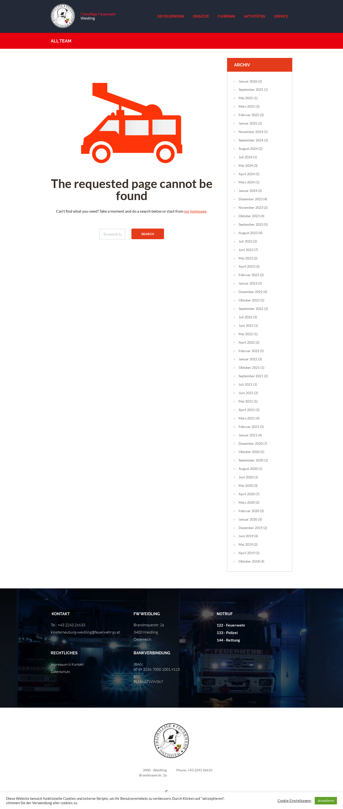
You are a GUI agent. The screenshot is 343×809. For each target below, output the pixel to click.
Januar (248, 81)
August (248, 148)
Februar (249, 115)
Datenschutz (61, 671)
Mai (246, 98)
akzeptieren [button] (326, 800)
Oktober (249, 216)
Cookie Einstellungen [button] (294, 801)
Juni (246, 250)
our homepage (195, 211)
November (251, 132)
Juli (245, 157)
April (247, 174)
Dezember (251, 199)
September (251, 89)
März (247, 106)
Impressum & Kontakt (69, 664)
